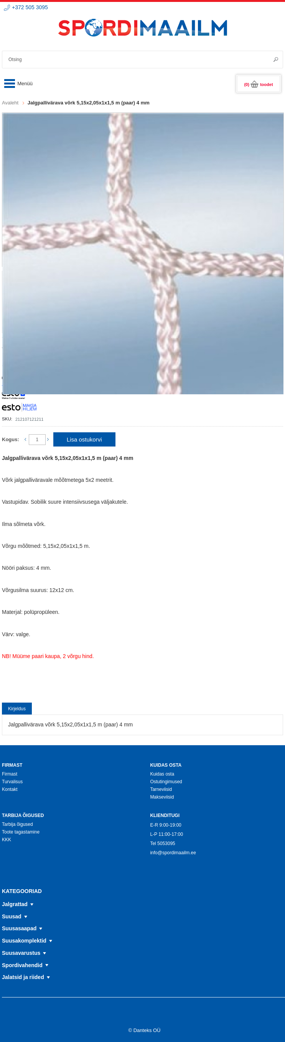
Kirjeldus (17, 708)
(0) (258, 84)
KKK (6, 839)
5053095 (166, 843)
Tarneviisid (161, 789)
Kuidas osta (162, 774)
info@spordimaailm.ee (173, 852)
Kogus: (10, 439)
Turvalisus (12, 781)
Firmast (9, 774)
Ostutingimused (166, 781)
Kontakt (10, 789)
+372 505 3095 (30, 7)
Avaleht (10, 103)
